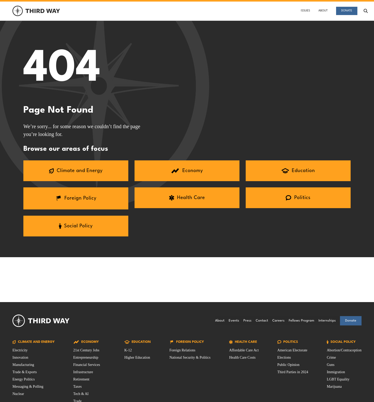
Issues (305, 10)
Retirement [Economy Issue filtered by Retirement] (81, 379)
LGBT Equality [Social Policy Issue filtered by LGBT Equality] (338, 379)
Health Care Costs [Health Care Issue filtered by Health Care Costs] (242, 357)
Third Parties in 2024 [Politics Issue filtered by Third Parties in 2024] (292, 372)
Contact (262, 320)
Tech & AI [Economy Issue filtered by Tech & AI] (81, 394)
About (323, 10)
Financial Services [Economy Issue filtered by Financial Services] (86, 365)
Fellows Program (301, 320)
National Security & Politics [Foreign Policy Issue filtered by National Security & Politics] (189, 357)
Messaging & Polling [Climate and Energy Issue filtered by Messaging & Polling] (27, 387)
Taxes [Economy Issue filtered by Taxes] (77, 387)
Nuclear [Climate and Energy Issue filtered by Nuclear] (18, 394)
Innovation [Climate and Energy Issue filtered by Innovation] (20, 357)
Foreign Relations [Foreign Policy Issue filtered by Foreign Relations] (182, 350)
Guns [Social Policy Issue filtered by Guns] (331, 365)
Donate (346, 10)
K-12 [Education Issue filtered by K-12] (128, 350)
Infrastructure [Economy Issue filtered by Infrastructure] (83, 372)
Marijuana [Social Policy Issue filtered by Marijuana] (334, 387)
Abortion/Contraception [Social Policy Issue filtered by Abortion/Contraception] (344, 350)
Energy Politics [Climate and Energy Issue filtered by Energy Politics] (23, 379)
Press (247, 320)
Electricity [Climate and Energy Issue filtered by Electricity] (20, 350)
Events (234, 320)
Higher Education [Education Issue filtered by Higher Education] (137, 357)
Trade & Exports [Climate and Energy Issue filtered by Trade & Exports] (24, 372)
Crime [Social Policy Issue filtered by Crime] (331, 357)
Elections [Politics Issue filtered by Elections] (284, 357)
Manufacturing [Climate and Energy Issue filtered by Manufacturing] (23, 365)
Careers (278, 320)
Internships (327, 320)
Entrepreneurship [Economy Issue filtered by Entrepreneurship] (85, 357)
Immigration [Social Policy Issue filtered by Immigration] (336, 372)
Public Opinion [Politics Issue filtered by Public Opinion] (288, 365)
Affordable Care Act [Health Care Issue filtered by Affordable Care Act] (244, 350)
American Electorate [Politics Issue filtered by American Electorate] (292, 350)
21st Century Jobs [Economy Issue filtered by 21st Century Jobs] (86, 350)
